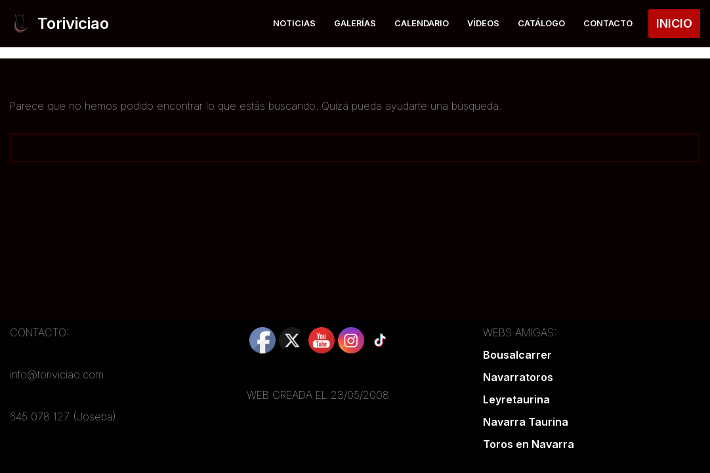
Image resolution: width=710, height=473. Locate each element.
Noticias (294, 23)
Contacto (608, 23)
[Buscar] (340, 147)
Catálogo (541, 23)
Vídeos (483, 23)
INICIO (674, 23)
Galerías (355, 23)
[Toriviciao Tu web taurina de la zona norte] (59, 23)
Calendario (421, 23)
